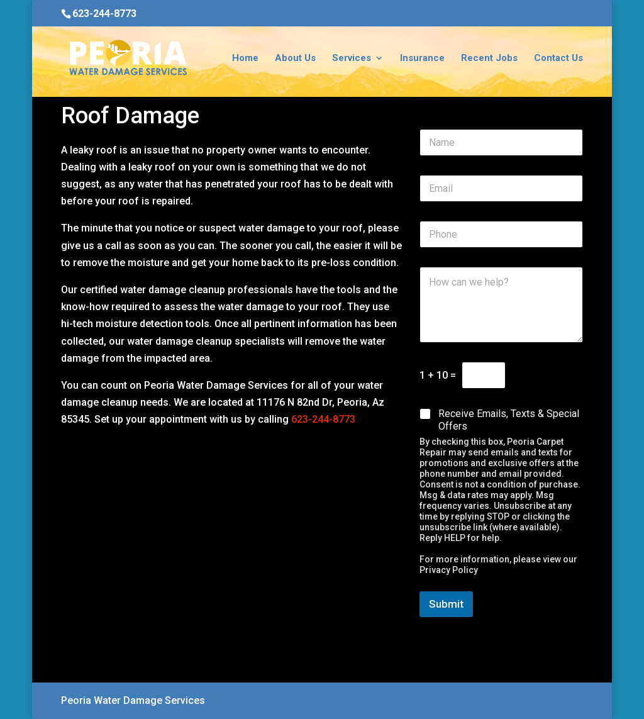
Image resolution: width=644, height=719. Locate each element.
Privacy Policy (448, 570)
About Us (295, 58)
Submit (446, 604)
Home (245, 58)
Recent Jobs (489, 58)
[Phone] (501, 234)
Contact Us (558, 58)
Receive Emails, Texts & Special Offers (508, 420)
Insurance (422, 58)
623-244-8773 (104, 14)
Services (351, 58)
